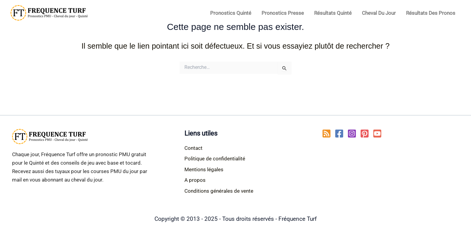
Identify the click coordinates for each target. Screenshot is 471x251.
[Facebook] (339, 133)
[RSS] (326, 133)
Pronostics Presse (282, 13)
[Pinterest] (364, 133)
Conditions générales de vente (218, 191)
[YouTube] (377, 133)
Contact (193, 148)
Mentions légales (203, 169)
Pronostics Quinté (230, 13)
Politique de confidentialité (214, 159)
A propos (195, 180)
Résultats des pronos (430, 13)
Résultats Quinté (333, 13)
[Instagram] (351, 133)
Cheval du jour (379, 13)
